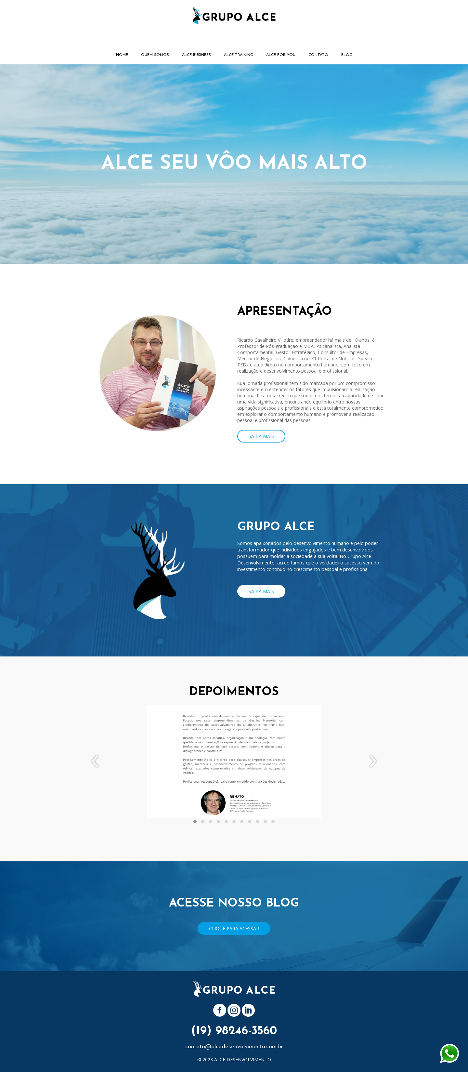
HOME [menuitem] (122, 55)
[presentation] (95, 761)
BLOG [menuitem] (346, 55)
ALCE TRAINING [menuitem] (238, 55)
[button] (261, 436)
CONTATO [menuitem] (318, 55)
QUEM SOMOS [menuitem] (155, 55)
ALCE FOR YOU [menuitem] (280, 55)
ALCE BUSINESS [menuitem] (196, 55)
